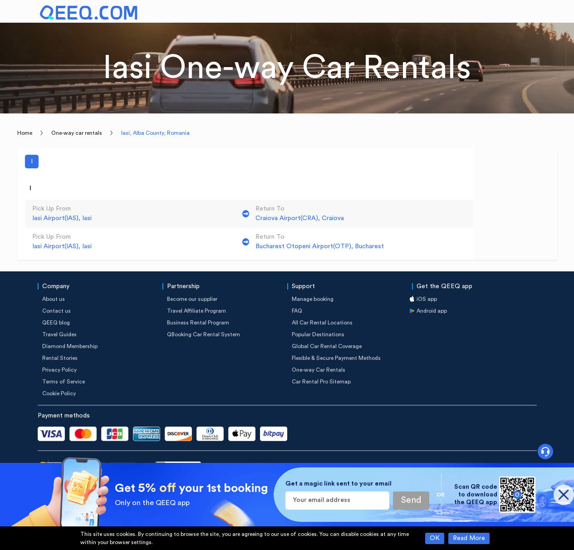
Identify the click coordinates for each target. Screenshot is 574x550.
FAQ (297, 311)
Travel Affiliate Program (196, 311)
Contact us (56, 311)
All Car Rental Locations (322, 322)
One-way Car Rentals (318, 370)
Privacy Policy (59, 370)
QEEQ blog (56, 322)
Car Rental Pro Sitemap (321, 381)
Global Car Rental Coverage (327, 346)
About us (53, 299)
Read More (469, 538)
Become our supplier (192, 299)
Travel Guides (59, 334)
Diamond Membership (70, 346)
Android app (432, 311)
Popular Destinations (318, 334)
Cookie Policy (59, 393)
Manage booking (313, 299)
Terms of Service (63, 381)
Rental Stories (60, 358)
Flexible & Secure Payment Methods (336, 358)
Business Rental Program (198, 322)
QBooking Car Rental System (203, 334)
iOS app (427, 299)
